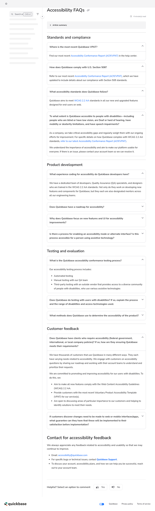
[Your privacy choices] (102, 504)
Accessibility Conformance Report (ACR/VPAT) (94, 55)
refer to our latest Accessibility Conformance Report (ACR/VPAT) (93, 141)
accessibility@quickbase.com (72, 455)
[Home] (6, 3)
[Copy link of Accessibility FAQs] (88, 10)
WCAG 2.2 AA (81, 100)
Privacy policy (127, 504)
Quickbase (113, 504)
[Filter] (38, 14)
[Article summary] (96, 25)
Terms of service (143, 504)
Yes (100, 487)
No (116, 487)
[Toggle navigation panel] (42, 16)
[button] (21, 14)
